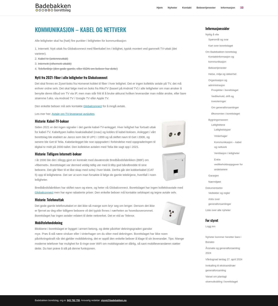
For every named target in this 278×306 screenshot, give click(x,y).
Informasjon (228, 7)
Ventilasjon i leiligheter (227, 153)
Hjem (160, 7)
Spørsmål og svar (218, 39)
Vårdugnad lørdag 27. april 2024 (223, 259)
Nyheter (172, 7)
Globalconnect (92, 106)
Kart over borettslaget (220, 45)
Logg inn (210, 226)
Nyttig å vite (212, 34)
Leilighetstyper (222, 129)
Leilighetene (218, 124)
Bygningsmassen (218, 119)
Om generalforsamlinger (225, 107)
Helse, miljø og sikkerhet (222, 74)
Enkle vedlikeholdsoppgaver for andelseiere (228, 164)
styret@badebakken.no (114, 300)
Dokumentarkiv (214, 187)
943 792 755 (73, 300)
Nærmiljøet (214, 181)
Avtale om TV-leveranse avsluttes (73, 113)
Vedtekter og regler (219, 193)
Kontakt (186, 7)
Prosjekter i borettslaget (224, 90)
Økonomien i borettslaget (225, 113)
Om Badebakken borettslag (221, 51)
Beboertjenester (206, 7)
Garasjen (213, 175)
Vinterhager (220, 136)
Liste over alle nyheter (218, 210)
